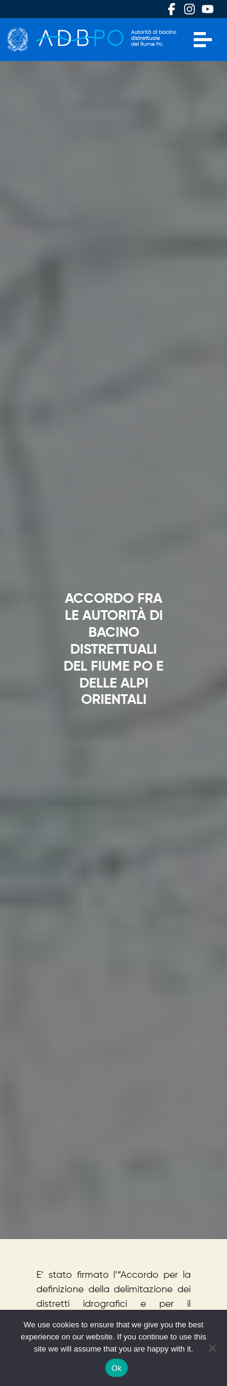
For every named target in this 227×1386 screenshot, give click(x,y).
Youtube (208, 9)
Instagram (189, 9)
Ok (116, 1368)
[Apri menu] (203, 39)
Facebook (171, 9)
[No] (212, 1348)
